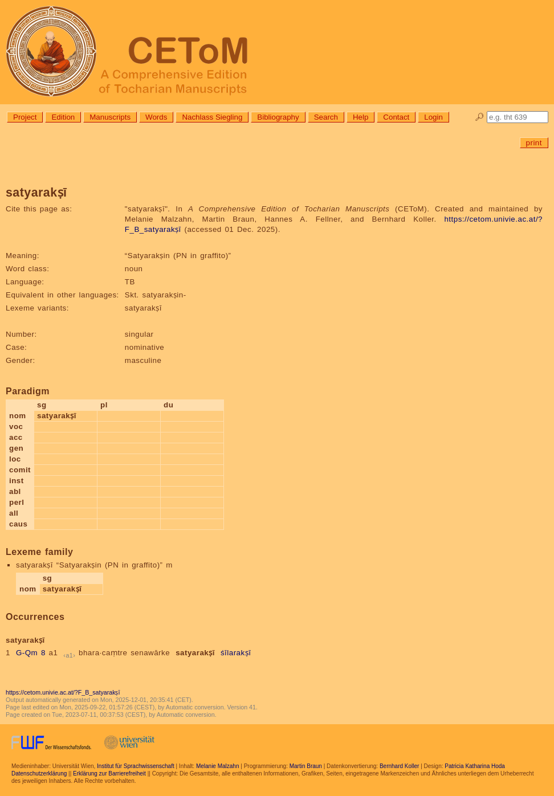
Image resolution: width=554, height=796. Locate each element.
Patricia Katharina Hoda (475, 766)
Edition (63, 117)
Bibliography (278, 117)
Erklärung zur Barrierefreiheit (109, 773)
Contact (396, 117)
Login (433, 117)
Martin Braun (306, 766)
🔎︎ (479, 117)
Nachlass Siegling (212, 117)
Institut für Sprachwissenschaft (135, 766)
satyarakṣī (195, 652)
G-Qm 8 (31, 652)
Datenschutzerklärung (39, 773)
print (534, 142)
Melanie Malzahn (217, 766)
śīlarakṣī (236, 652)
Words (156, 117)
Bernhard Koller (399, 766)
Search (326, 117)
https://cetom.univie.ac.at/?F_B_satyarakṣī (63, 692)
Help (360, 117)
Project (24, 117)
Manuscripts (110, 117)
